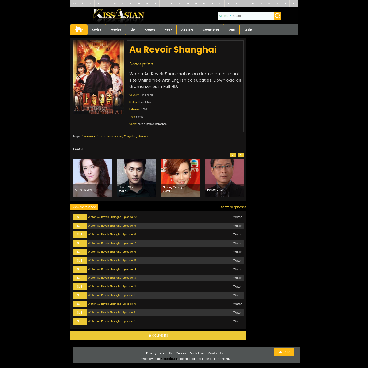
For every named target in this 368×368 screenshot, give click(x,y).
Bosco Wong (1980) (128, 188)
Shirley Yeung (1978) (172, 188)
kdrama (89, 136)
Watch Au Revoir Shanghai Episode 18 (112, 234)
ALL (74, 3)
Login (248, 30)
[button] (233, 155)
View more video (84, 207)
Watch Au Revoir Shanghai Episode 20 (112, 217)
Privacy (151, 353)
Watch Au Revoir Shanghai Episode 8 (111, 321)
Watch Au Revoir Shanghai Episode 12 (112, 286)
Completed (211, 30)
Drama (150, 124)
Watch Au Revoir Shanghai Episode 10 (112, 304)
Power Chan (215, 190)
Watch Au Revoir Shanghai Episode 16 (112, 252)
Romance (161, 124)
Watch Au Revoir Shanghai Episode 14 (112, 269)
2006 (144, 109)
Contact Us (216, 353)
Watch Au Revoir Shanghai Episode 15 (112, 260)
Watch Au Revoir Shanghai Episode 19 (112, 226)
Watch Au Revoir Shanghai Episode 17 (112, 243)
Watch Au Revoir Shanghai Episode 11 (111, 295)
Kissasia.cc (169, 359)
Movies (116, 30)
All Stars (187, 30)
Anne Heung (83, 190)
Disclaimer (197, 353)
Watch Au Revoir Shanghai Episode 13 (112, 278)
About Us (166, 353)
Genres (150, 30)
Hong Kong (146, 95)
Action (141, 124)
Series (96, 30)
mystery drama (137, 136)
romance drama (110, 136)
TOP (284, 352)
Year (168, 30)
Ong (232, 30)
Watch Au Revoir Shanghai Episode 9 (111, 312)
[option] (92, 178)
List (132, 30)
